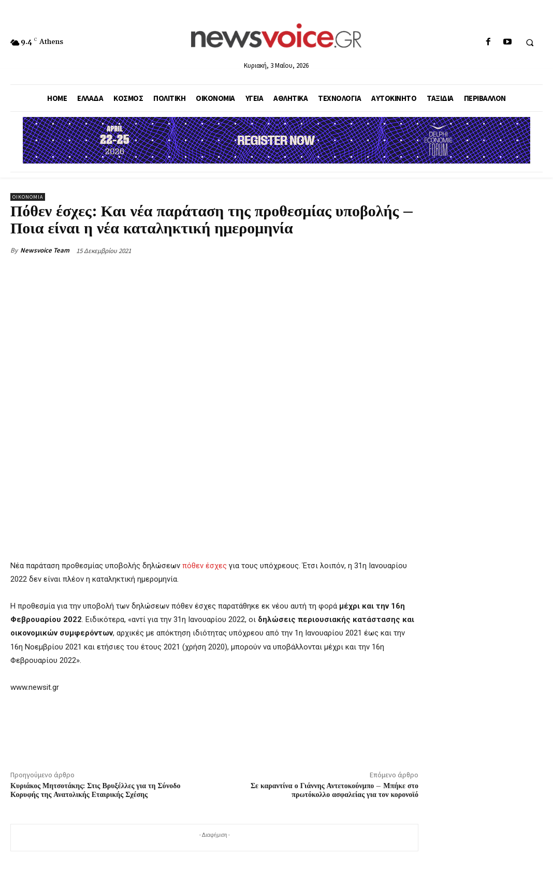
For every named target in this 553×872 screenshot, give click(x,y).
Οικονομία (27, 197)
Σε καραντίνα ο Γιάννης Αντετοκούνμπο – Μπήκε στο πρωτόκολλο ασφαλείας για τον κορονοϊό (334, 790)
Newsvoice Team (44, 250)
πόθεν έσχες (204, 565)
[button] (530, 42)
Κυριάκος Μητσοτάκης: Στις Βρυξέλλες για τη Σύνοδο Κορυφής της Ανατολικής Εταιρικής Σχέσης (95, 790)
